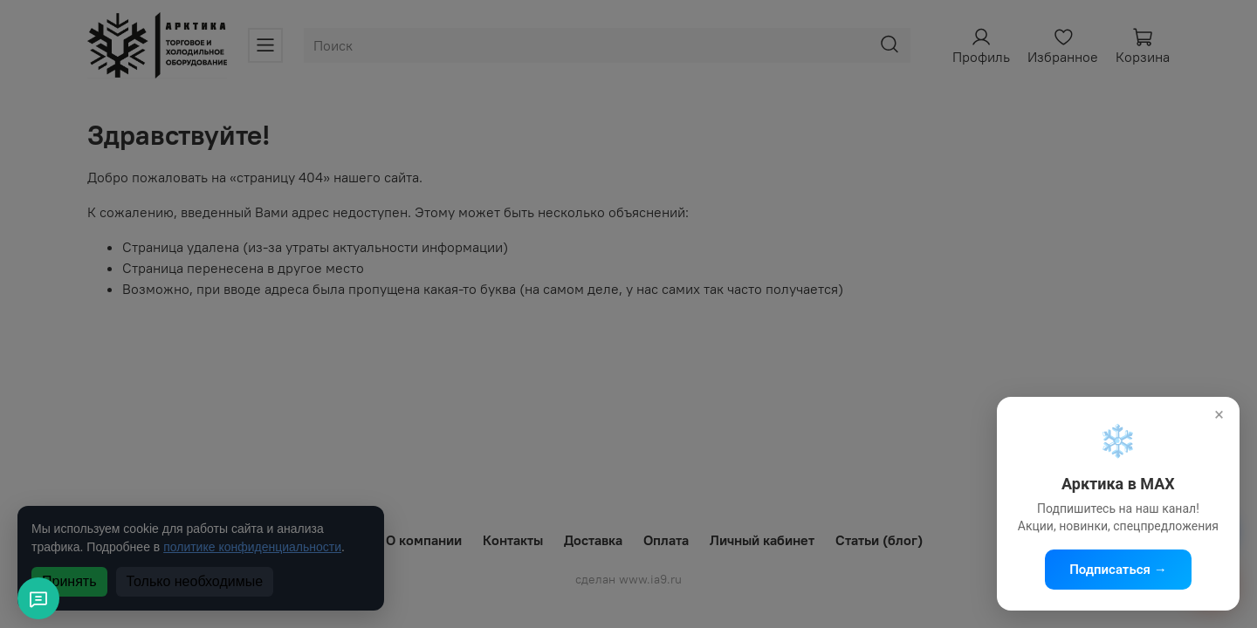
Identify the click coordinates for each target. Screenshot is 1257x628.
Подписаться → (1118, 569)
